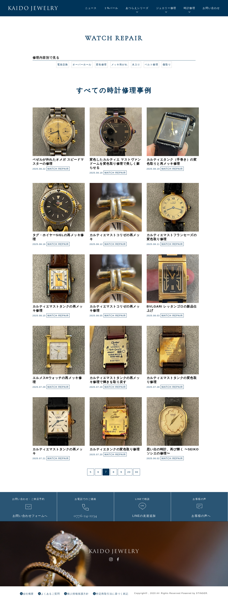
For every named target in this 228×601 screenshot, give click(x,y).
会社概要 (29, 594)
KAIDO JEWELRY (33, 8)
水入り (137, 64)
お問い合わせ (211, 8)
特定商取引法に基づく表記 (119, 594)
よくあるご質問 (53, 594)
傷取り (169, 64)
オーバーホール (80, 64)
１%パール (111, 8)
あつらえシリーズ (137, 8)
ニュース (90, 8)
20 (129, 472)
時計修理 (189, 8)
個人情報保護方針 (82, 594)
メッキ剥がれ (119, 64)
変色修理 (100, 64)
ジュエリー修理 (166, 8)
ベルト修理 (153, 64)
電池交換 (60, 64)
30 (136, 472)
